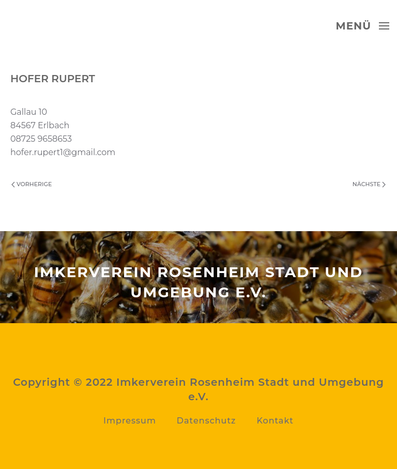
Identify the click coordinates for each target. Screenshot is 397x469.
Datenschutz (206, 421)
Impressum (129, 421)
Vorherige (31, 184)
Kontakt (275, 421)
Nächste (369, 184)
